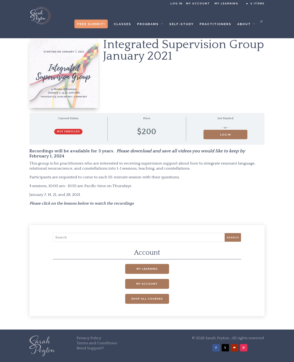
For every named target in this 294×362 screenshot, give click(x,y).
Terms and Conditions (96, 343)
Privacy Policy (88, 338)
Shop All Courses (147, 298)
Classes (122, 24)
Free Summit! (91, 24)
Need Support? (90, 348)
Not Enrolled (68, 131)
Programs (148, 24)
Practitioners (215, 24)
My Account (198, 3)
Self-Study (181, 24)
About (244, 24)
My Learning (226, 3)
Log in (176, 3)
